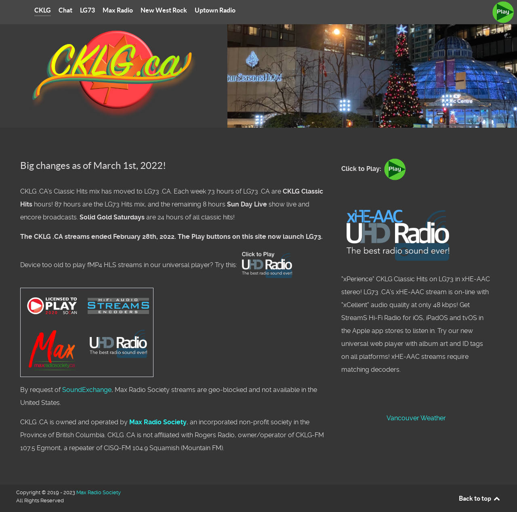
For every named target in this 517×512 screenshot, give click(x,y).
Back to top (480, 498)
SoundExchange (86, 390)
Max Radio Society (158, 422)
